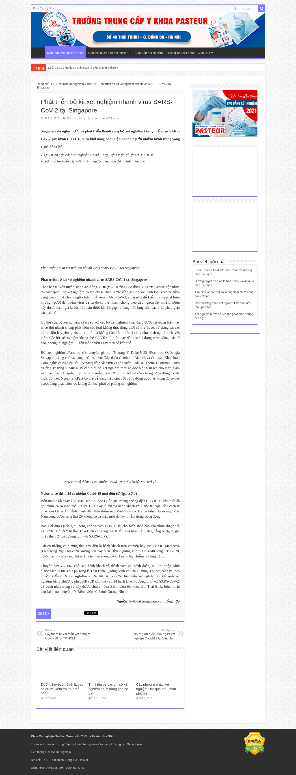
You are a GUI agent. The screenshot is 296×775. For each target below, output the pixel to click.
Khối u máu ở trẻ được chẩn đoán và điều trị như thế (80, 67)
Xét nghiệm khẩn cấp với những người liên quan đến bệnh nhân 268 (94, 161)
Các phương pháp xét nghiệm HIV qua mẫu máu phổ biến (156, 688)
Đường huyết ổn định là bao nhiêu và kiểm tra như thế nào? (62, 688)
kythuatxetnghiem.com (146, 601)
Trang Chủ (39, 52)
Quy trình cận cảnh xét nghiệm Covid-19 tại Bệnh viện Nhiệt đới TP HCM (98, 155)
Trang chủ (43, 84)
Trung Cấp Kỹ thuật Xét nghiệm (76, 744)
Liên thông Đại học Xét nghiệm (108, 52)
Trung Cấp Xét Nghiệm (148, 52)
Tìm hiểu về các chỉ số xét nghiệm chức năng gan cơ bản (108, 688)
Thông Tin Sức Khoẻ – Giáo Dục (189, 52)
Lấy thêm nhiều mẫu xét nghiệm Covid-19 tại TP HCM (68, 634)
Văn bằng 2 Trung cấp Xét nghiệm (120, 744)
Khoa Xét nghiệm (43, 8)
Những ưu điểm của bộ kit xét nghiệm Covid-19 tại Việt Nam (152, 634)
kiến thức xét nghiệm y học (74, 576)
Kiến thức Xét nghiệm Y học (65, 52)
